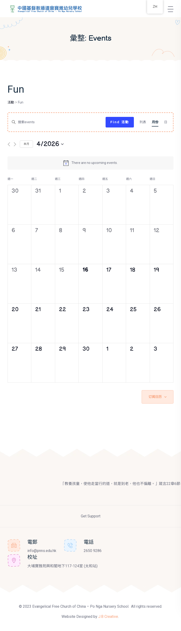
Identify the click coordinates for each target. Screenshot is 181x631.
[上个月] (9, 144)
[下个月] (15, 144)
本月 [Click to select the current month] (26, 144)
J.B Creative (108, 616)
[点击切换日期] (50, 144)
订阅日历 (155, 396)
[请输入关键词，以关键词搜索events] (57, 122)
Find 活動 (119, 122)
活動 (11, 102)
